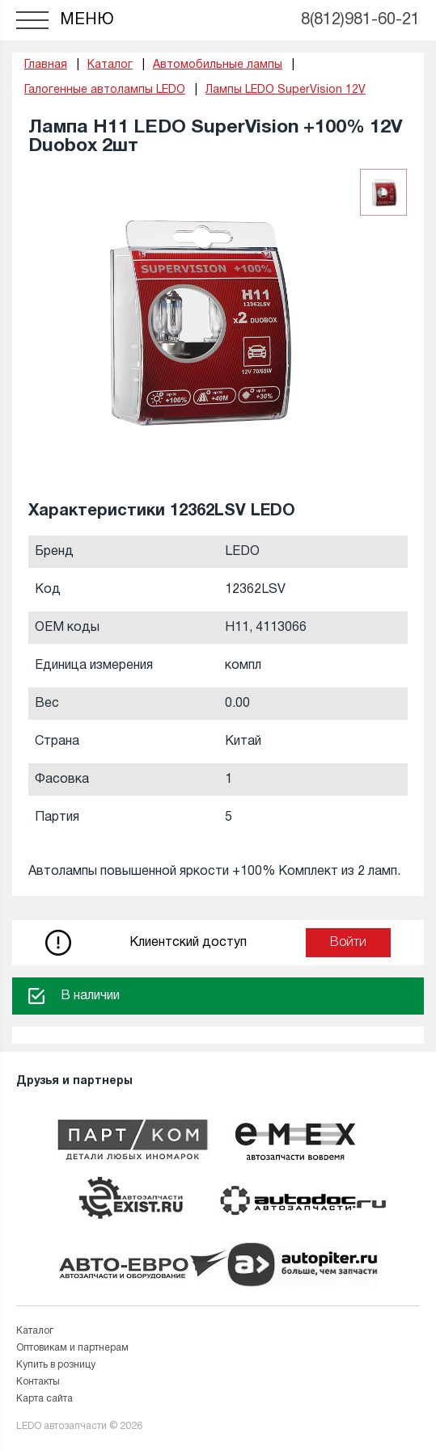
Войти (348, 942)
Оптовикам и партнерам (72, 1347)
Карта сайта (44, 1398)
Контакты (38, 1381)
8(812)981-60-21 (360, 20)
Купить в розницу (55, 1364)
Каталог (34, 1330)
